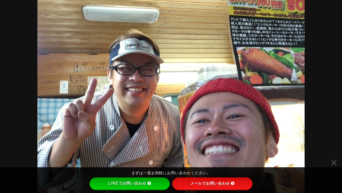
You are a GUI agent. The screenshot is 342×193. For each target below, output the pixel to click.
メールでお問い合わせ (212, 183)
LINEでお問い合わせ (129, 183)
